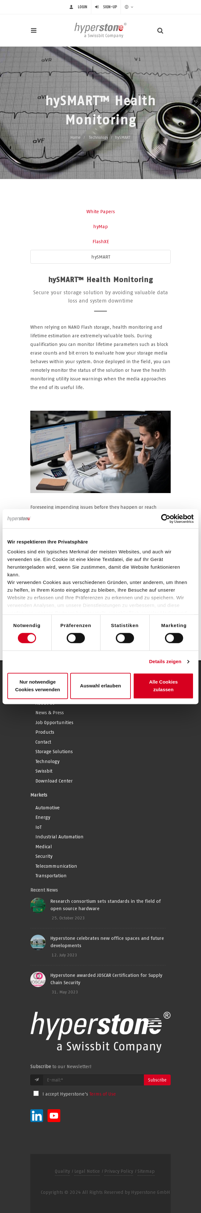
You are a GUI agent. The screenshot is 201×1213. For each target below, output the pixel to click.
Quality (62, 1171)
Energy (42, 817)
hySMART (100, 256)
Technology (98, 137)
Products (44, 732)
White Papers (100, 211)
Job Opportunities (54, 722)
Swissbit (43, 771)
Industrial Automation (59, 836)
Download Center (54, 780)
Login (82, 7)
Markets (38, 794)
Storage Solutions (54, 751)
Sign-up (110, 7)
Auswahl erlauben (100, 685)
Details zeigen (165, 661)
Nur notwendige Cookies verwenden (37, 685)
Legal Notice (87, 1171)
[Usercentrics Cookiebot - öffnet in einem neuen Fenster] (166, 518)
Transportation (51, 875)
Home (76, 137)
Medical (43, 846)
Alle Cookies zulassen (163, 685)
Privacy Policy (118, 1171)
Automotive (47, 807)
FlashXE (101, 241)
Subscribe (157, 1079)
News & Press (49, 712)
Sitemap (146, 1171)
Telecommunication (56, 866)
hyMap (100, 226)
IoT (38, 827)
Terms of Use (102, 1094)
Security (43, 856)
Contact (43, 742)
